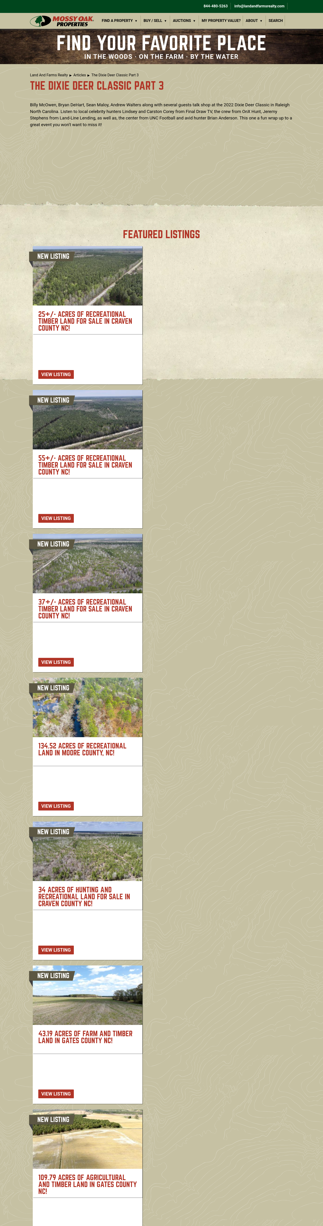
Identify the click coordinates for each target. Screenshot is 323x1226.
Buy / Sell (153, 20)
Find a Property (117, 20)
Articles (79, 75)
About (252, 20)
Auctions (182, 20)
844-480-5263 (215, 6)
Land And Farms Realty (49, 75)
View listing (56, 374)
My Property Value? (221, 20)
